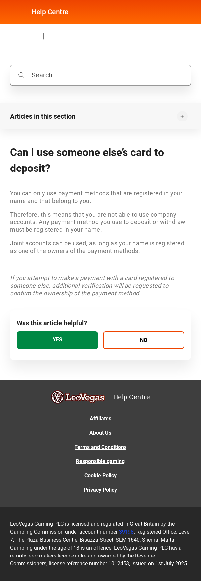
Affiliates (100, 418)
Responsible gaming (100, 461)
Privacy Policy (100, 490)
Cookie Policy (100, 475)
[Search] (100, 75)
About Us (100, 433)
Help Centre (50, 12)
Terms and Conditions (100, 447)
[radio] (57, 340)
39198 (126, 532)
